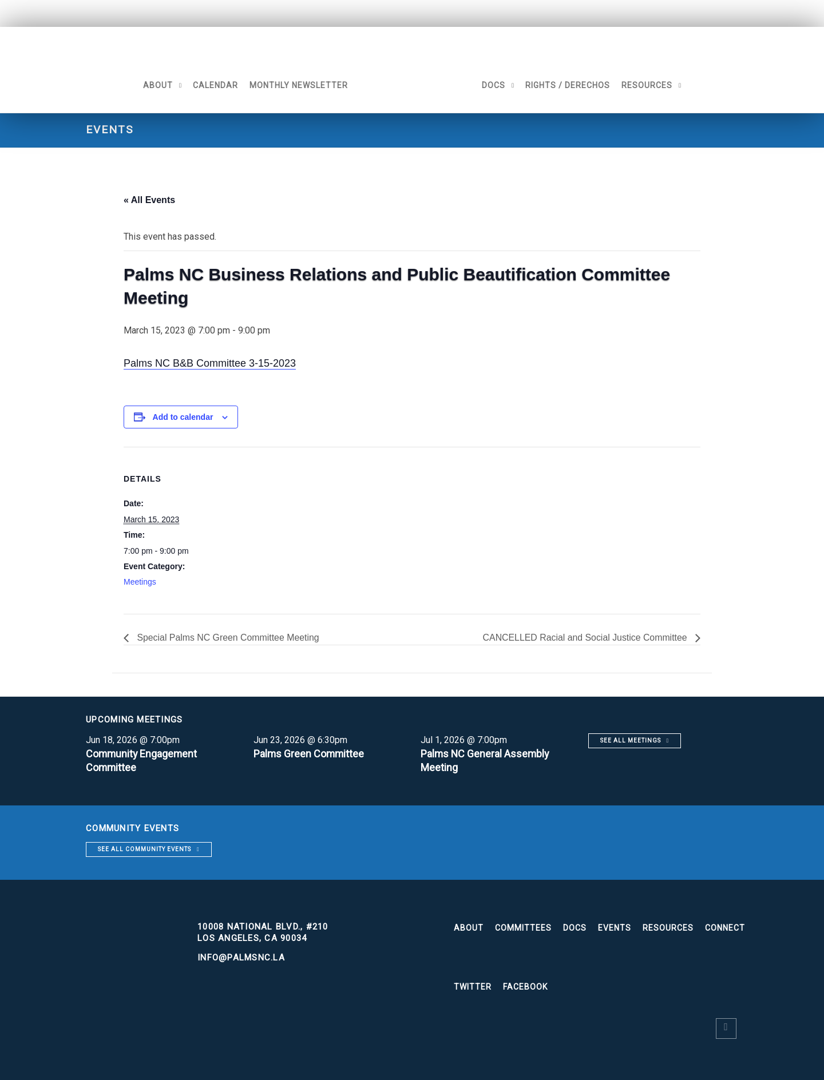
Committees (523, 927)
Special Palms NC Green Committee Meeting (227, 637)
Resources (648, 85)
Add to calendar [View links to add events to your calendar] (183, 417)
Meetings (140, 581)
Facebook (525, 986)
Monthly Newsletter (297, 85)
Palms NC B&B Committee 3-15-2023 (210, 363)
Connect (725, 927)
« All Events (149, 200)
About (157, 85)
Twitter (473, 986)
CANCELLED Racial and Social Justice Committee (585, 637)
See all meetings (630, 740)
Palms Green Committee (309, 754)
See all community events (144, 849)
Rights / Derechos (568, 85)
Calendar (214, 85)
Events (614, 927)
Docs (494, 85)
